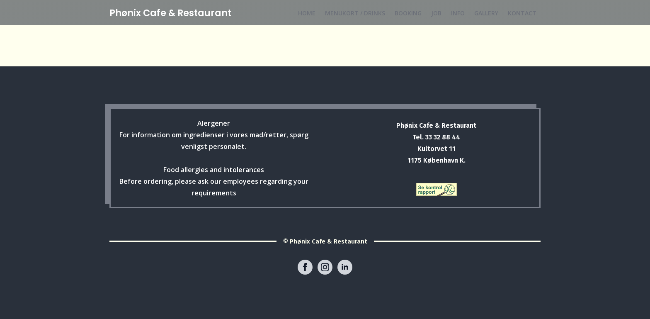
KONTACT (522, 13)
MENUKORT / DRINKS (355, 13)
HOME (306, 13)
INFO (458, 13)
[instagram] (325, 267)
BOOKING (408, 13)
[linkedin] (344, 267)
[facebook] (305, 267)
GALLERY (486, 13)
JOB (436, 13)
